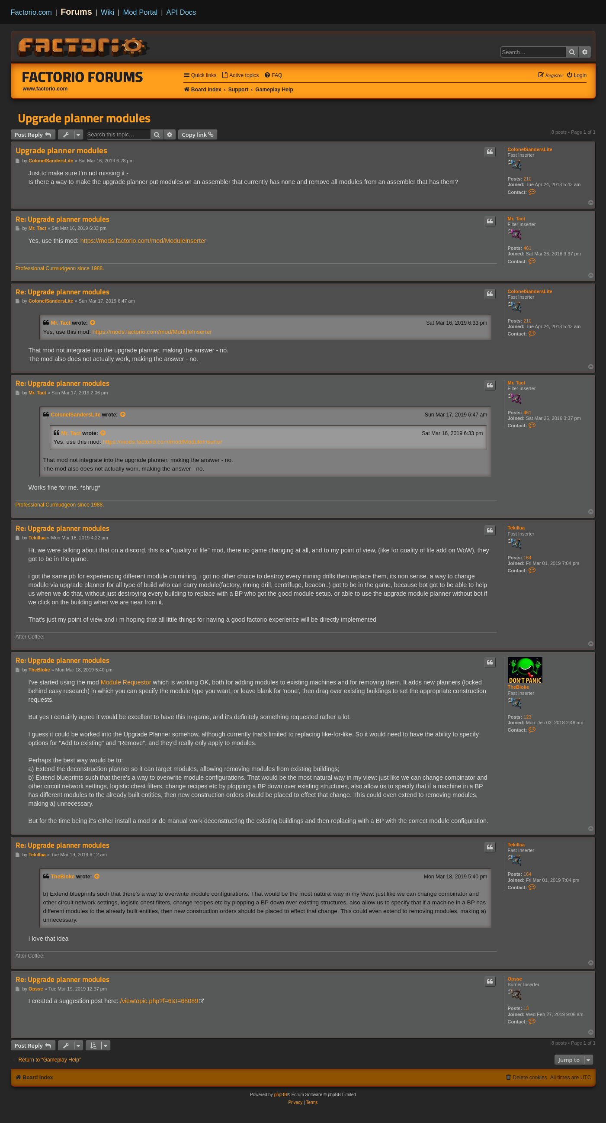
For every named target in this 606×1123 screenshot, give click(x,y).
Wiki (107, 12)
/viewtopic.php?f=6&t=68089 (159, 1000)
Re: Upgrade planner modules (62, 219)
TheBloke (518, 687)
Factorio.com (31, 12)
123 (527, 717)
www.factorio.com (45, 89)
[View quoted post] (93, 323)
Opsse (515, 978)
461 (527, 248)
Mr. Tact (517, 218)
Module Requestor (126, 682)
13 (526, 1008)
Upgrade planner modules (84, 118)
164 (527, 557)
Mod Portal (140, 12)
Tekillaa (516, 527)
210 (527, 178)
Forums (76, 11)
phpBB (280, 1094)
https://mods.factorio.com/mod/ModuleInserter (143, 240)
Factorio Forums (82, 76)
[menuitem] (240, 75)
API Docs (181, 12)
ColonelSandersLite (530, 149)
